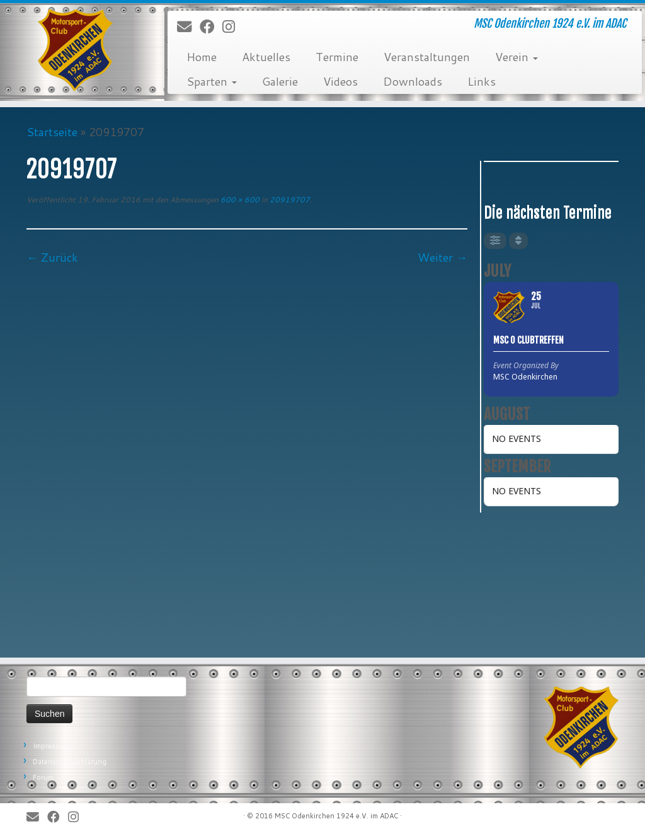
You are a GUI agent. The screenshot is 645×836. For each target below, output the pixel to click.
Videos (340, 81)
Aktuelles (266, 57)
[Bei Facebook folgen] (211, 27)
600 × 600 (239, 199)
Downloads (412, 81)
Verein (516, 57)
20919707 (289, 199)
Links (481, 81)
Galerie (280, 81)
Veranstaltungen (427, 57)
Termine (337, 57)
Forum (43, 777)
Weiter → (442, 257)
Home (201, 57)
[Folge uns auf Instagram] (232, 27)
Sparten (211, 81)
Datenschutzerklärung (69, 762)
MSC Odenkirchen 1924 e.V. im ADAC (336, 816)
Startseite (51, 132)
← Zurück (52, 257)
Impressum (51, 746)
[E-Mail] (188, 27)
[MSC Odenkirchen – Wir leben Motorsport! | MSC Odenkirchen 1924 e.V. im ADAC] (75, 50)
